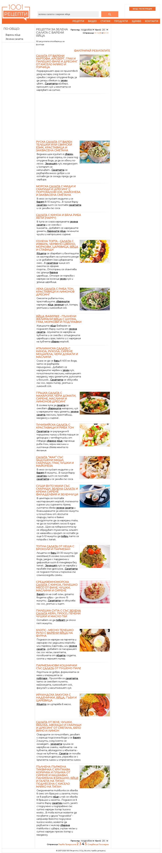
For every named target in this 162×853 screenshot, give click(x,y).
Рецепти (78, 21)
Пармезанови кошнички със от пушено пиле (58, 667)
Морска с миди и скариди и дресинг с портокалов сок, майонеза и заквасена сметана (58, 190)
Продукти (121, 21)
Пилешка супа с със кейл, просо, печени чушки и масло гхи (58, 613)
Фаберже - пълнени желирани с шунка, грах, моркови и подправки (58, 319)
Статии (105, 21)
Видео (92, 21)
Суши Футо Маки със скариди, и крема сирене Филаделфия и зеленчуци (57, 490)
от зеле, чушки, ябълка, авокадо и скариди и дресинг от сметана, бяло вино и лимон (58, 726)
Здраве (136, 21)
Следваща (93, 844)
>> (107, 33)
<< (95, 33)
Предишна (71, 844)
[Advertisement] (19, 90)
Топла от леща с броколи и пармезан (55, 548)
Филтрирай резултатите (92, 50)
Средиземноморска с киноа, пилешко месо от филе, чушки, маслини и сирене (57, 586)
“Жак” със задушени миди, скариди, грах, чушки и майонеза (55, 461)
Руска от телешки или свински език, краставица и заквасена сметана (54, 146)
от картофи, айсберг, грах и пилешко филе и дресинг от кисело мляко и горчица (57, 61)
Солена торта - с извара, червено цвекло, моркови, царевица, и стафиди (57, 245)
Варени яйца (13, 34)
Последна (104, 844)
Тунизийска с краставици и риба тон (55, 426)
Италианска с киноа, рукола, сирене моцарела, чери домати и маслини (57, 353)
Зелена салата (14, 39)
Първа (61, 844)
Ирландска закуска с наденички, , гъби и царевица (56, 697)
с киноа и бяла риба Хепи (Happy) (58, 216)
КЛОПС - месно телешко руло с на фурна (55, 633)
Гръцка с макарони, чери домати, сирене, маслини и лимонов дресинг (56, 397)
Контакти (151, 21)
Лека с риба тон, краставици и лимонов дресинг (55, 291)
